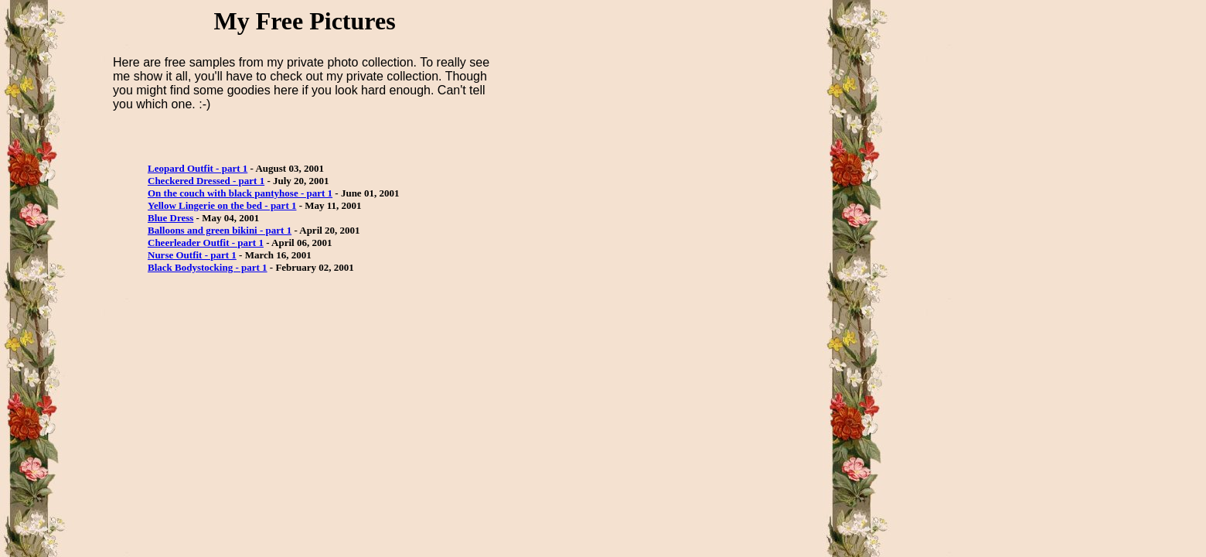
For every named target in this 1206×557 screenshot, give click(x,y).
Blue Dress (170, 218)
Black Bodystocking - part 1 (207, 267)
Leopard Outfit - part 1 (197, 168)
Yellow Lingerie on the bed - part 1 (222, 205)
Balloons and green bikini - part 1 (219, 230)
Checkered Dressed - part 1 (206, 180)
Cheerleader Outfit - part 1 (206, 242)
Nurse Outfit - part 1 (192, 255)
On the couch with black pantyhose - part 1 (240, 193)
